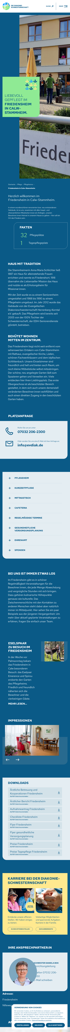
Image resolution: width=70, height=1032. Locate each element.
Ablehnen (39, 1025)
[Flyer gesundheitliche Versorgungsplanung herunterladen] (35, 835)
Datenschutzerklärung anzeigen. (42, 1020)
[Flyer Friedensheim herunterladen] (35, 825)
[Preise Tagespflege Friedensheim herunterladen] (35, 852)
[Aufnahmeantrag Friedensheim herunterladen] (35, 810)
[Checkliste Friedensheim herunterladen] (35, 817)
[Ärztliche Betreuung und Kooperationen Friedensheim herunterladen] (35, 792)
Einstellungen (23, 1025)
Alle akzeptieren (55, 1025)
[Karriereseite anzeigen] (46, 929)
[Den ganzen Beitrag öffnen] (17, 704)
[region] (40, 1016)
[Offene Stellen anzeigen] (20, 929)
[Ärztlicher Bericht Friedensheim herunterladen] (35, 802)
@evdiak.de (33, 445)
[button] (35, 478)
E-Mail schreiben (43, 980)
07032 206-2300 (31, 432)
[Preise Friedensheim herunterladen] (35, 844)
